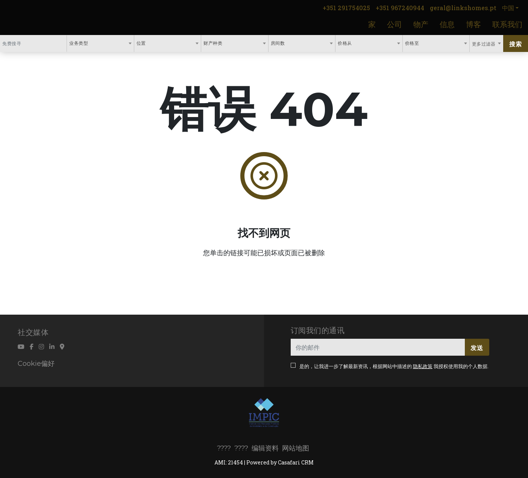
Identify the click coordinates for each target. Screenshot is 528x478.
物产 (420, 24)
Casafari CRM (296, 462)
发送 (476, 348)
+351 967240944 (400, 8)
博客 (473, 24)
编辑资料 (265, 448)
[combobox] (100, 43)
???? (224, 448)
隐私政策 (422, 366)
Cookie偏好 (36, 363)
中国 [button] (508, 8)
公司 (394, 24)
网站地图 (295, 448)
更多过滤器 (484, 44)
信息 (447, 24)
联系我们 (507, 24)
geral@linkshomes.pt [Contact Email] (463, 8)
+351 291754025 (346, 8)
